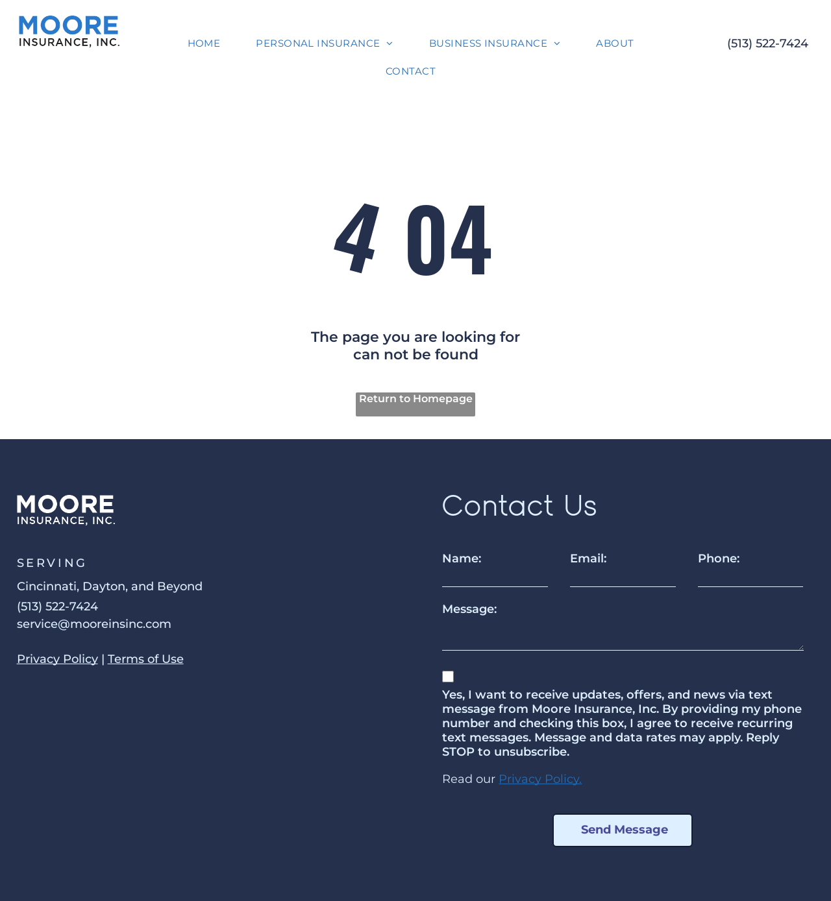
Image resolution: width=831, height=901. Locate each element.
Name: (461, 558)
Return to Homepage (416, 398)
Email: (588, 558)
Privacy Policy (57, 659)
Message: (469, 609)
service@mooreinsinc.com (94, 624)
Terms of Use (146, 659)
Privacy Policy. (540, 779)
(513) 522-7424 (767, 43)
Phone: (718, 558)
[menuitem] (209, 43)
